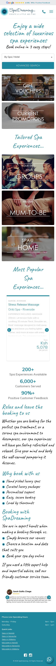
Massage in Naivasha (11, 646)
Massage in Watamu (10, 649)
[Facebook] (25, 656)
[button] (28, 57)
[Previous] (9, 330)
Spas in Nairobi (8, 633)
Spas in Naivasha (9, 636)
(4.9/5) (28, 3)
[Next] (47, 330)
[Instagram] (30, 656)
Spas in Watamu (9, 639)
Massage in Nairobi (10, 642)
